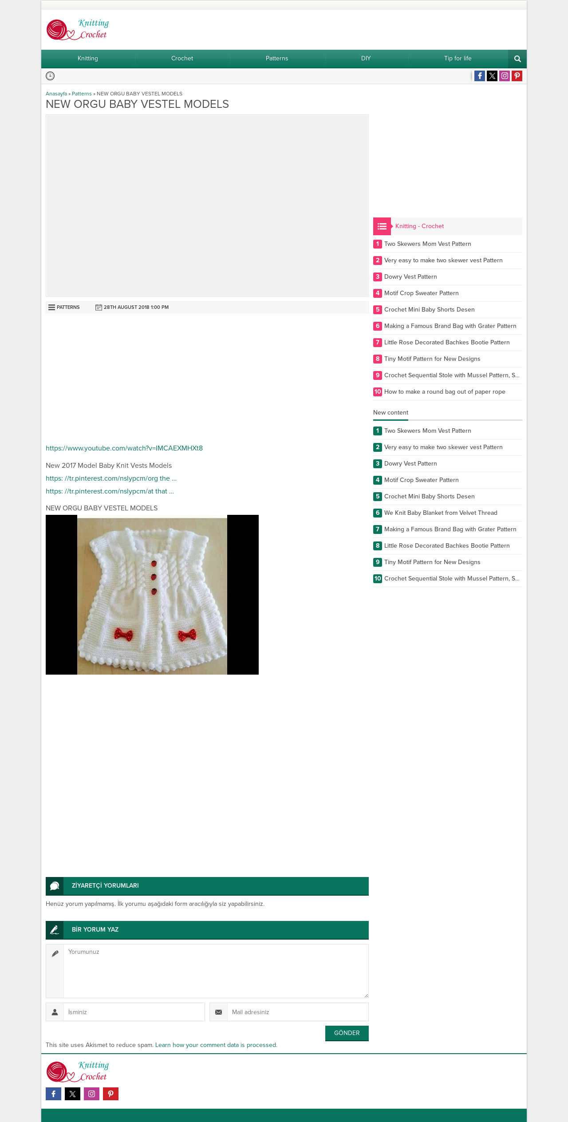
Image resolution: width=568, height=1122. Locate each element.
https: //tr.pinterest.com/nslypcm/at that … (110, 491)
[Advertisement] (207, 380)
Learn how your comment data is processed (215, 1045)
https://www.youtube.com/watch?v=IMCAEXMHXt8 (124, 448)
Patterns (82, 94)
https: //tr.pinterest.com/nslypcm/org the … (111, 478)
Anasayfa (56, 94)
